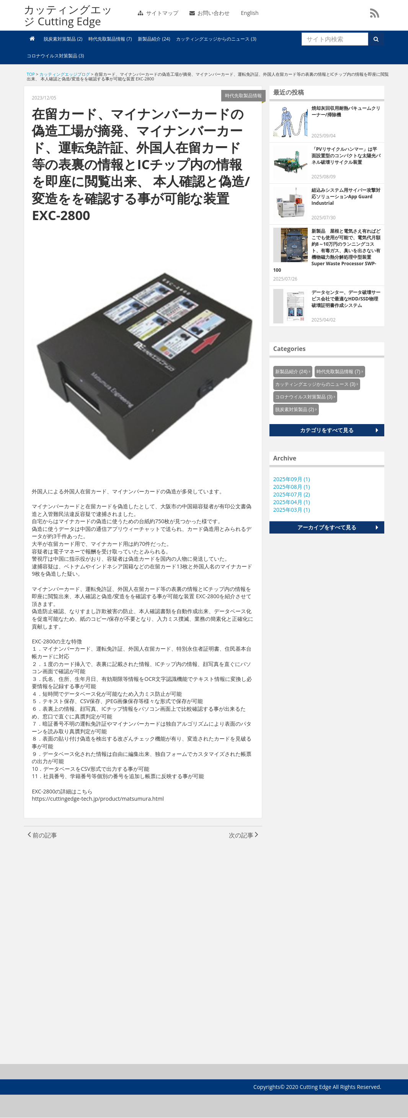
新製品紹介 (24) (154, 39)
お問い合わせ (209, 12)
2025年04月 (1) (291, 502)
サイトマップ (158, 12)
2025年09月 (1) (291, 479)
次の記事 (243, 835)
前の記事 (42, 835)
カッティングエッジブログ (64, 74)
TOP (31, 74)
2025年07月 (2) (291, 494)
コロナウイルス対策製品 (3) (55, 55)
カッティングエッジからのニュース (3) (216, 39)
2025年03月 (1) (291, 509)
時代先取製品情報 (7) (110, 39)
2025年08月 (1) (291, 486)
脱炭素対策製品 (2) (63, 39)
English (249, 12)
